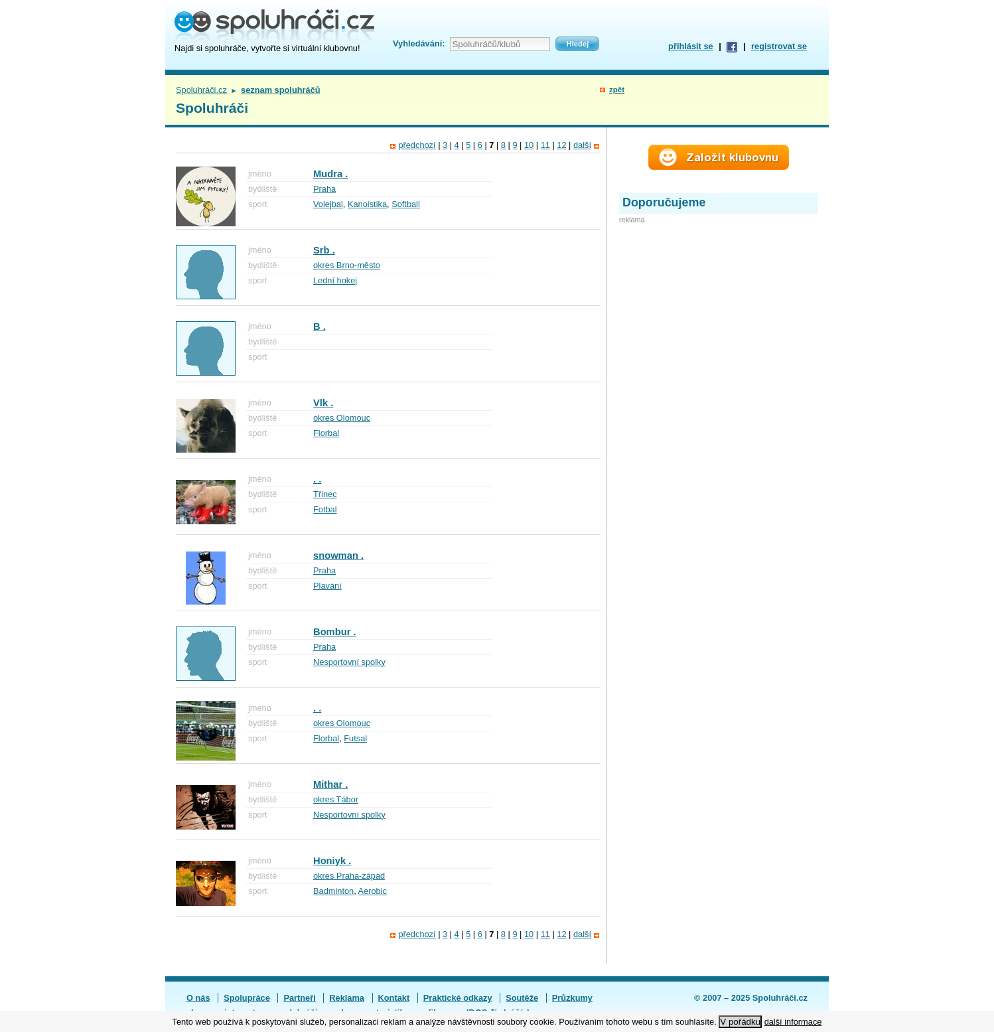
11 (545, 145)
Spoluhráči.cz (201, 90)
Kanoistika (367, 204)
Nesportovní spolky (349, 662)
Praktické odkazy (457, 998)
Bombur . (334, 632)
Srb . (324, 250)
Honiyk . (332, 860)
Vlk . (323, 403)
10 (528, 145)
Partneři (299, 998)
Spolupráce (247, 998)
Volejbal (328, 204)
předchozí (416, 145)
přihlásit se (690, 46)
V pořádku (740, 1022)
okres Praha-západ (349, 876)
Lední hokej (335, 280)
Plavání (327, 586)
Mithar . (330, 784)
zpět (616, 90)
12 (561, 145)
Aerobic (372, 891)
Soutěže (522, 998)
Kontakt (394, 998)
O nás (198, 998)
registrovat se (779, 46)
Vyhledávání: (419, 43)
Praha (324, 189)
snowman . (338, 555)
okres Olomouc (341, 418)
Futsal (355, 738)
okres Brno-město (346, 265)
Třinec (325, 494)
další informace (793, 1022)
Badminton (333, 891)
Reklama (346, 998)
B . (319, 326)
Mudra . (330, 174)
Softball (405, 204)
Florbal (326, 433)
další (582, 145)
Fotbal (325, 509)
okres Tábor (335, 799)
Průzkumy (572, 998)
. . (317, 479)
